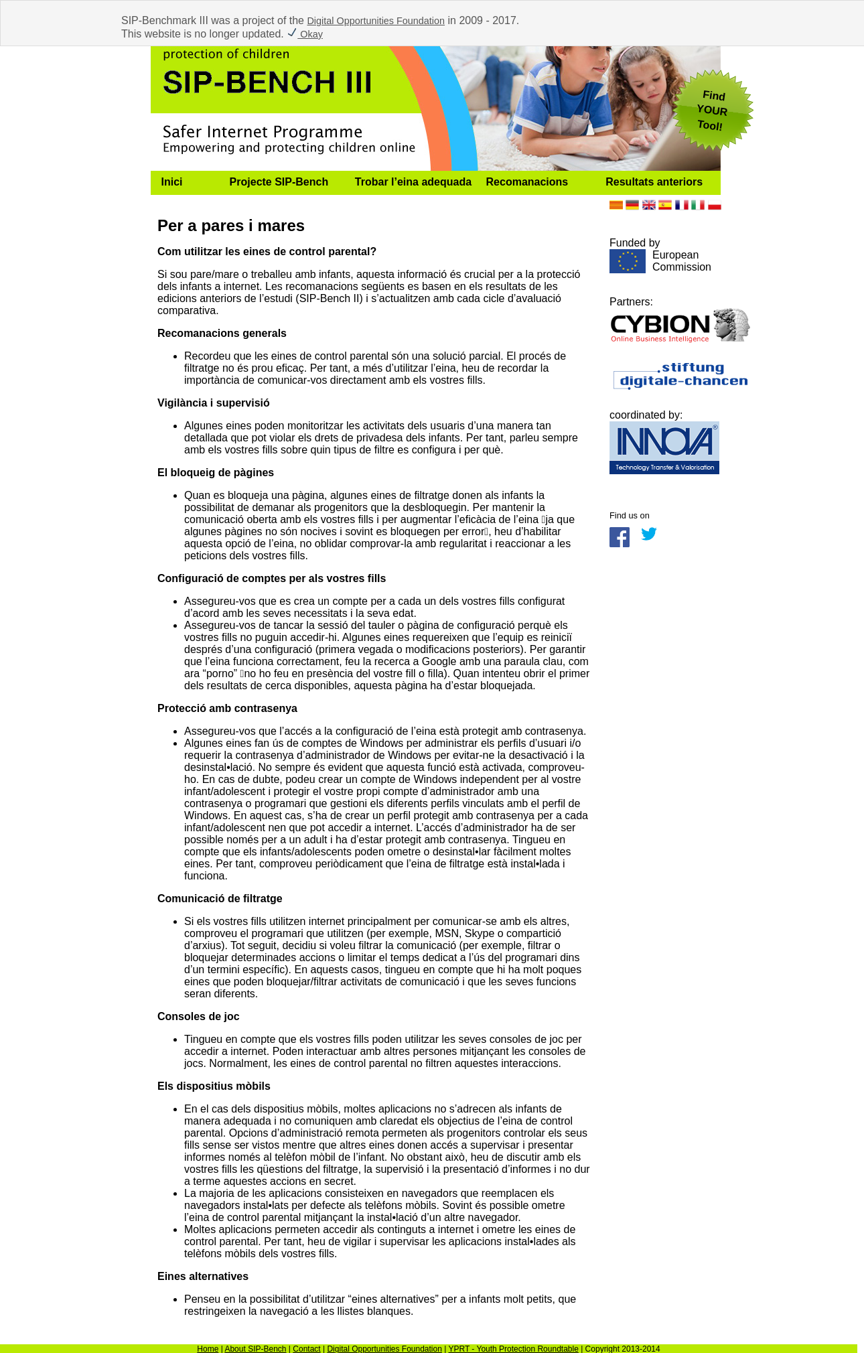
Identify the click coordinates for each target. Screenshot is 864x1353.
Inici (172, 182)
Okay (305, 34)
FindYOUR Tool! (712, 110)
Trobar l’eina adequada (413, 182)
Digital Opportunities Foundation (376, 20)
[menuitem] (185, 183)
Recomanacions (527, 182)
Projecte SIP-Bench (279, 182)
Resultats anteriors (654, 182)
